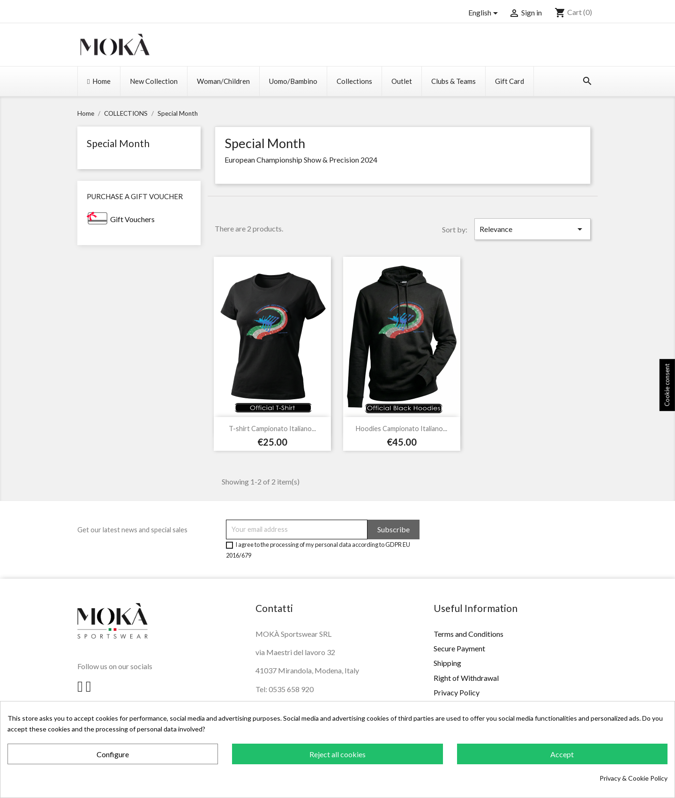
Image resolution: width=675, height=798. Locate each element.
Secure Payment (459, 648)
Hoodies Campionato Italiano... (401, 429)
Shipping (447, 662)
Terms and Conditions (468, 633)
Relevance (532, 229)
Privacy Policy (457, 692)
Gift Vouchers (132, 219)
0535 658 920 (291, 689)
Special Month (118, 143)
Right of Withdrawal (466, 677)
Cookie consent (667, 385)
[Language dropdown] (484, 13)
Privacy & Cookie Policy (634, 778)
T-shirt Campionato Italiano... (272, 429)
